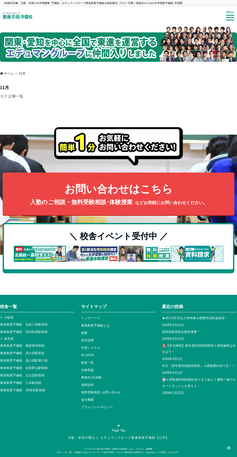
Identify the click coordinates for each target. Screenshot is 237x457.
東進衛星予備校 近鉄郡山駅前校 (24, 368)
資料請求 (87, 385)
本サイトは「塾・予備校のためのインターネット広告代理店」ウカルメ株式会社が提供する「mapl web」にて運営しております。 (118, 452)
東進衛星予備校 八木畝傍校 (20, 383)
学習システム (90, 348)
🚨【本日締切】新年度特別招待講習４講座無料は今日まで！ (199, 349)
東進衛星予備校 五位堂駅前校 (22, 375)
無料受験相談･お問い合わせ (101, 392)
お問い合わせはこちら (118, 195)
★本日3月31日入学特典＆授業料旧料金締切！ (195, 318)
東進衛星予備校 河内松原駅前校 (24, 332)
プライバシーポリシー (97, 407)
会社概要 (87, 400)
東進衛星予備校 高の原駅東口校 (24, 360)
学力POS (87, 355)
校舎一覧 (87, 362)
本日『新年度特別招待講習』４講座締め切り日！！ (198, 366)
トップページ (90, 318)
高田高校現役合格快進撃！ (181, 332)
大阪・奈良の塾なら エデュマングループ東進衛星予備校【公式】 (118, 438)
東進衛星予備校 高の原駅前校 (22, 353)
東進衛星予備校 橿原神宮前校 (22, 346)
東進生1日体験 (91, 377)
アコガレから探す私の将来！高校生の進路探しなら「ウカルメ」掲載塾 (118, 449)
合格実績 (87, 370)
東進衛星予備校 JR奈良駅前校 (22, 390)
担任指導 (87, 340)
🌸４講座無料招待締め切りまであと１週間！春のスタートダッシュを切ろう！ (199, 383)
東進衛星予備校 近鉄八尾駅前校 (24, 324)
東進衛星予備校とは (95, 325)
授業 (84, 333)
